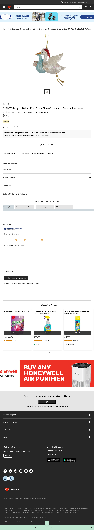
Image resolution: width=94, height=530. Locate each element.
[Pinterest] (26, 471)
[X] (10, 471)
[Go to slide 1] (47, 91)
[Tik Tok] (31, 471)
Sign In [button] (47, 402)
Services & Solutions (47, 422)
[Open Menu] (4, 7)
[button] (78, 7)
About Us (47, 430)
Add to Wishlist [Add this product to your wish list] (47, 145)
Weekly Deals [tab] (8, 207)
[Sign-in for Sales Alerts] (12, 127)
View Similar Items (41, 112)
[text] (17, 340)
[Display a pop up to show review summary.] (49, 341)
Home (5, 29)
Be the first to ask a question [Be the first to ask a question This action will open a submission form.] (15, 278)
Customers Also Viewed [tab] (25, 207)
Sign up (7, 456)
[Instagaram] (15, 471)
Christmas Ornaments (57, 29)
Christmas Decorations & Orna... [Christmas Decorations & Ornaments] (33, 29)
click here (52, 153)
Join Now (64, 406)
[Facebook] (5, 471)
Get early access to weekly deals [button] (46, 528)
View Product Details (25, 112)
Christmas (13, 29)
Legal (47, 437)
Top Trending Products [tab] (45, 207)
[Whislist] (85, 7)
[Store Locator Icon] (62, 2)
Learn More (51, 454)
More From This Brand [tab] (64, 207)
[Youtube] (20, 471)
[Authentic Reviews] (13, 228)
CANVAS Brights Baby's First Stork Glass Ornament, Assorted (38, 108)
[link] (9, 112)
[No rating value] (7, 112)
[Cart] (90, 7)
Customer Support (47, 415)
